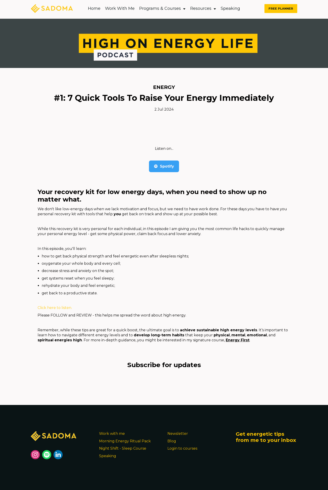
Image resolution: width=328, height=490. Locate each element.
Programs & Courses (162, 8)
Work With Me (120, 8)
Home (94, 8)
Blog (171, 441)
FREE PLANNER (281, 8)
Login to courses (182, 448)
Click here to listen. (55, 308)
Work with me (112, 433)
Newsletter (177, 433)
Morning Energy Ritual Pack (125, 441)
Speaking (230, 8)
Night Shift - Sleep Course (122, 448)
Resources (203, 8)
